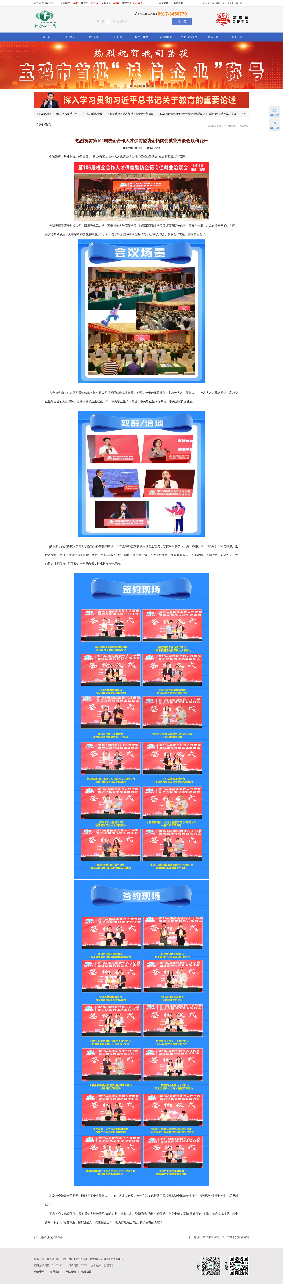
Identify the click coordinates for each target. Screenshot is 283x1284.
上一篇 (39, 1237)
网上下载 (236, 37)
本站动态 (243, 126)
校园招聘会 (165, 37)
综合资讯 (70, 37)
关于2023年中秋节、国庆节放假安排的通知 (223, 1237)
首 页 (46, 37)
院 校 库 (94, 37)
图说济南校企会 (114, 113)
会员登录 (163, 3)
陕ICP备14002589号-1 (75, 1259)
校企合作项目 (189, 37)
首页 (221, 126)
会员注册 (178, 3)
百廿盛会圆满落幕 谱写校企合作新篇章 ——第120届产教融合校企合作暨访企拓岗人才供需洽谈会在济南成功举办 (194, 113)
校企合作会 (141, 37)
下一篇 (192, 1237)
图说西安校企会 (53, 1237)
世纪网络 (108, 1265)
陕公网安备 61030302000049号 (107, 1259)
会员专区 (213, 37)
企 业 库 (118, 37)
